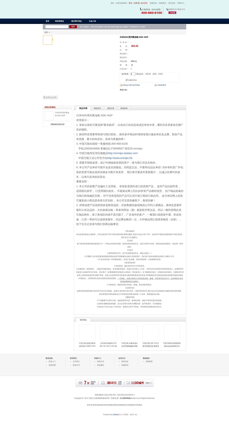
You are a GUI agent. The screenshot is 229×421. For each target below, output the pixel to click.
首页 (47, 21)
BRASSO (94, 27)
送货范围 (52, 365)
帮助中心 (180, 3)
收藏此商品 (132, 80)
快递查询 (124, 365)
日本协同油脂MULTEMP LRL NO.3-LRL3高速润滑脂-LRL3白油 (108, 346)
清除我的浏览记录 (58, 124)
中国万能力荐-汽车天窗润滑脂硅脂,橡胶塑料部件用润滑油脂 (151, 346)
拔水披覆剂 (124, 27)
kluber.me (135, 398)
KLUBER (141, 27)
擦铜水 (101, 27)
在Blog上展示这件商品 (131, 85)
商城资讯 (162, 3)
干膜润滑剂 (133, 27)
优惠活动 (153, 3)
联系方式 (76, 365)
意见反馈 (171, 3)
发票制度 (149, 361)
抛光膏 (107, 27)
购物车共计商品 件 (177, 9)
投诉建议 (100, 365)
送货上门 (52, 361)
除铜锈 (113, 27)
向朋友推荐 (161, 85)
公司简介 (76, 361)
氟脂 (117, 27)
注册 (135, 3)
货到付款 (124, 361)
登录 (130, 3)
